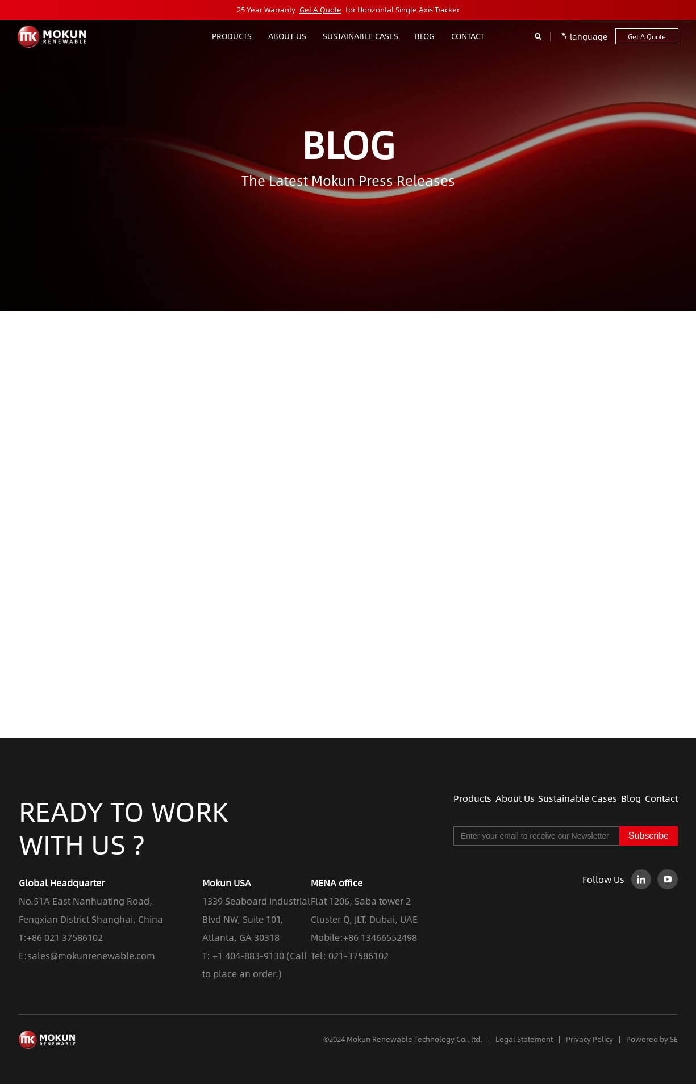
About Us (515, 798)
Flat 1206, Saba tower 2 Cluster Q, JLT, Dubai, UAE (364, 910)
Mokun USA (226, 883)
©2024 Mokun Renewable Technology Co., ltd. (402, 1039)
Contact (661, 798)
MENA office (336, 883)
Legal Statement (524, 1039)
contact (467, 36)
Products (232, 36)
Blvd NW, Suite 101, (242, 919)
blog (425, 36)
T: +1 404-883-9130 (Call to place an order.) (254, 964)
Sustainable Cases (360, 36)
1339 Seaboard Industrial (256, 901)
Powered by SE (652, 1039)
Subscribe (648, 835)
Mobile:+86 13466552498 (364, 937)
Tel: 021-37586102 (350, 955)
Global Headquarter (62, 883)
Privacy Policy (589, 1039)
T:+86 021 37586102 (61, 937)
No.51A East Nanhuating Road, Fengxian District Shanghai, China (91, 910)
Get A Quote (320, 10)
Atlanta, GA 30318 (241, 937)
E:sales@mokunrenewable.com (87, 955)
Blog (631, 798)
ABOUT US (287, 36)
